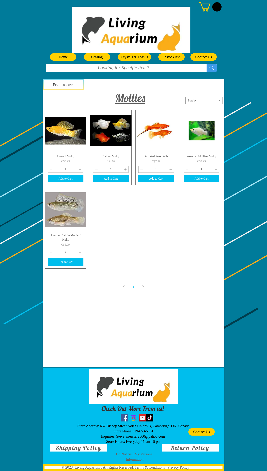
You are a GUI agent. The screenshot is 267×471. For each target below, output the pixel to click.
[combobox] (203, 100)
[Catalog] (97, 57)
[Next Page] (143, 287)
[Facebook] (124, 417)
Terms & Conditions (150, 467)
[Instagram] (133, 417)
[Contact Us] (203, 57)
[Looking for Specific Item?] (123, 68)
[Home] (63, 57)
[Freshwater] (63, 84)
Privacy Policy (178, 467)
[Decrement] (50, 169)
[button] (210, 7)
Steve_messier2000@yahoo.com (140, 436)
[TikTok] (149, 417)
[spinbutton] (65, 169)
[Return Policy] (190, 448)
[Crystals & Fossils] (134, 57)
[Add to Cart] (65, 178)
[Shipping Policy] (78, 448)
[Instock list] (171, 57)
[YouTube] (142, 417)
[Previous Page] (124, 287)
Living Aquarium (87, 467)
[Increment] (80, 169)
